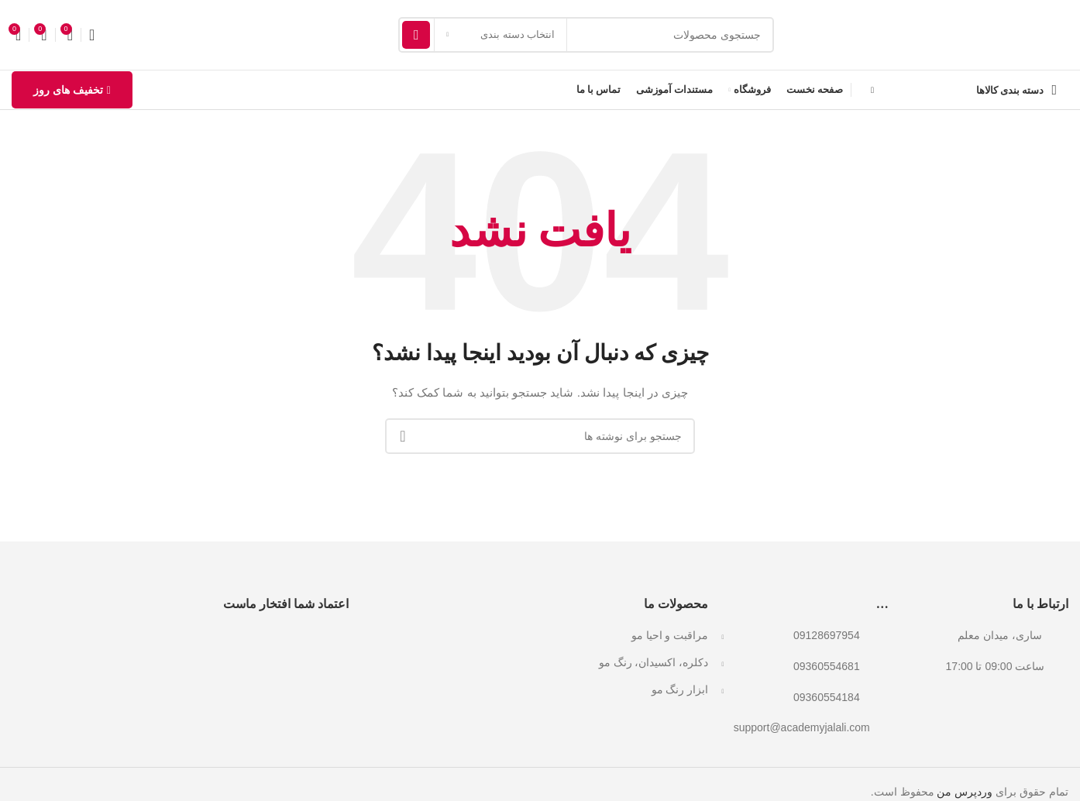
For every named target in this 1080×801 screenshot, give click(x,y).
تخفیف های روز (72, 90)
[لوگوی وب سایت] (963, 34)
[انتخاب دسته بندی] (500, 35)
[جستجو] (586, 35)
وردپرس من (964, 792)
